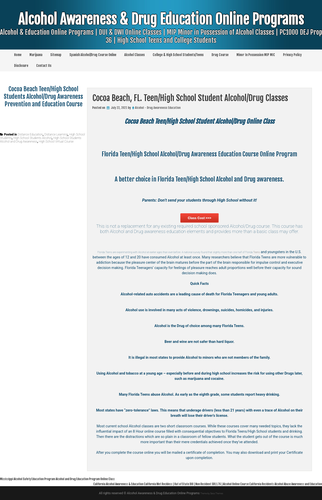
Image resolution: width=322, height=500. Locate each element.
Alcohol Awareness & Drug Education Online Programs (161, 35)
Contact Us (43, 66)
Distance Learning (56, 134)
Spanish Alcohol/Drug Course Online (92, 55)
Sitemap (55, 55)
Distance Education (30, 134)
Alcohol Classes (134, 55)
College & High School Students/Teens (178, 55)
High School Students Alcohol (32, 138)
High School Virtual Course (56, 141)
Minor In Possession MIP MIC (255, 55)
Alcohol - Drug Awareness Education (158, 108)
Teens (109, 257)
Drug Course (220, 55)
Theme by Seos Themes (211, 493)
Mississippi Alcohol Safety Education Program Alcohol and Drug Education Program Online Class (78, 478)
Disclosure (21, 66)
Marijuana (35, 55)
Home (17, 55)
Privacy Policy (292, 55)
